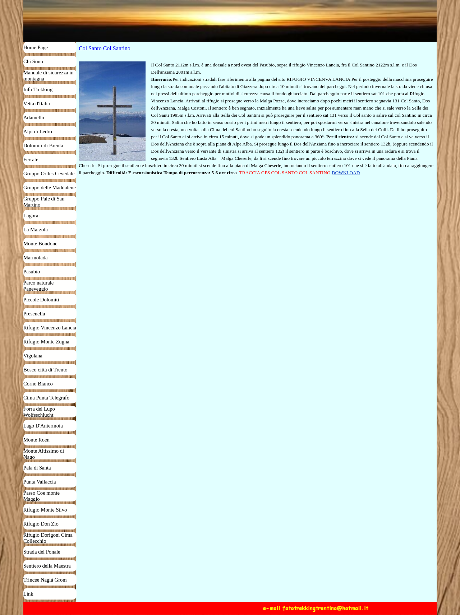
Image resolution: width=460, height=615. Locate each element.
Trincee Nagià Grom (45, 580)
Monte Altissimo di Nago (43, 454)
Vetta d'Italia (36, 103)
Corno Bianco (38, 384)
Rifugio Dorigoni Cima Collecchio (48, 538)
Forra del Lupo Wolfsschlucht (39, 412)
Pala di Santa (37, 468)
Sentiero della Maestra (47, 566)
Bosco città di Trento (45, 370)
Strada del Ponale (41, 552)
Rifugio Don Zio (41, 524)
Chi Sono (33, 61)
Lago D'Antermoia (43, 426)
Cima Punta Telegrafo (46, 398)
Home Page (35, 47)
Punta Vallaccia (39, 482)
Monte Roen (36, 440)
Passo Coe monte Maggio (41, 496)
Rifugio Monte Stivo (45, 510)
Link (28, 594)
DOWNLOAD (346, 172)
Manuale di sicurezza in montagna (48, 76)
